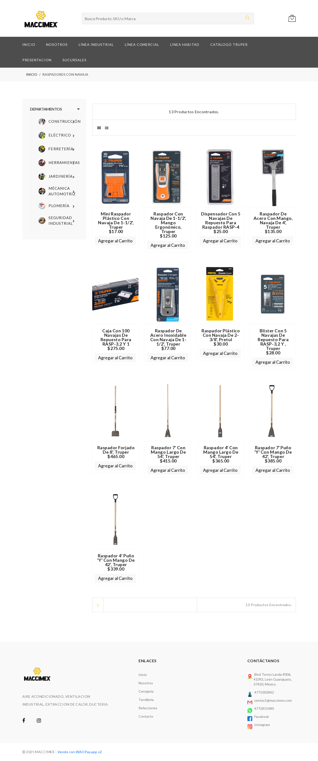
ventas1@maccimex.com (273, 701)
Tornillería (146, 700)
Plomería (57, 205)
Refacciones (148, 708)
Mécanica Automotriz (57, 191)
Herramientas (58, 162)
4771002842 (264, 692)
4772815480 (264, 709)
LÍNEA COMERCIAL (142, 44)
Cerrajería (146, 691)
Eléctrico (57, 135)
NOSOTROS (57, 44)
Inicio (31, 74)
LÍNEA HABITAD (185, 44)
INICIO (28, 44)
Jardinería (57, 176)
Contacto (146, 716)
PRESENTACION (37, 60)
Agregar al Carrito (115, 240)
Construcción (58, 121)
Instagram (262, 725)
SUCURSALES (75, 60)
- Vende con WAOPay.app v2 (78, 752)
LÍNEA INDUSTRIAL (96, 44)
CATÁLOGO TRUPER (229, 44)
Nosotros (146, 683)
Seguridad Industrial (57, 220)
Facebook (261, 717)
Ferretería (57, 148)
